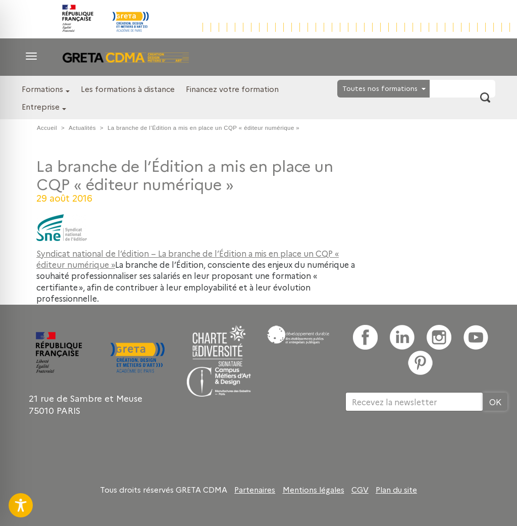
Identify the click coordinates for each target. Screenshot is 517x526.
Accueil (47, 128)
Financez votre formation (232, 88)
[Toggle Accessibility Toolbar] (21, 505)
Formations (42, 88)
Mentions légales (313, 490)
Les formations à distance (128, 88)
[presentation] (422, 444)
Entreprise (41, 106)
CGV (360, 490)
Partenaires (254, 490)
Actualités (82, 128)
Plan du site (396, 490)
